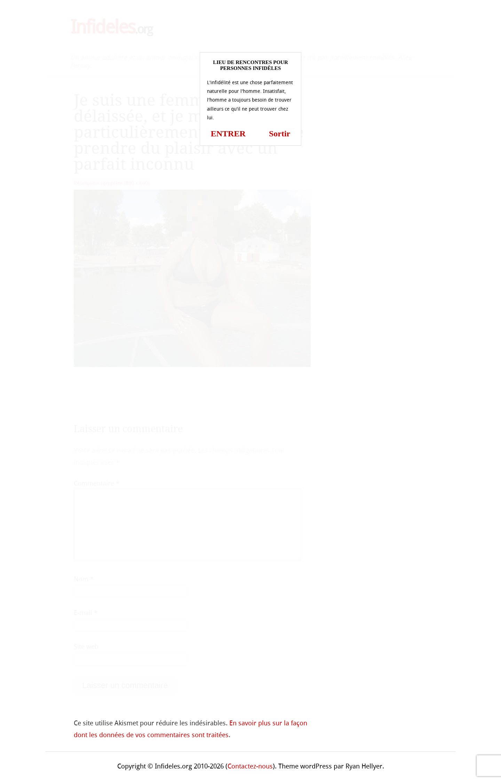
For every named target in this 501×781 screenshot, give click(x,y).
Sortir (279, 133)
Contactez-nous (250, 766)
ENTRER (228, 133)
